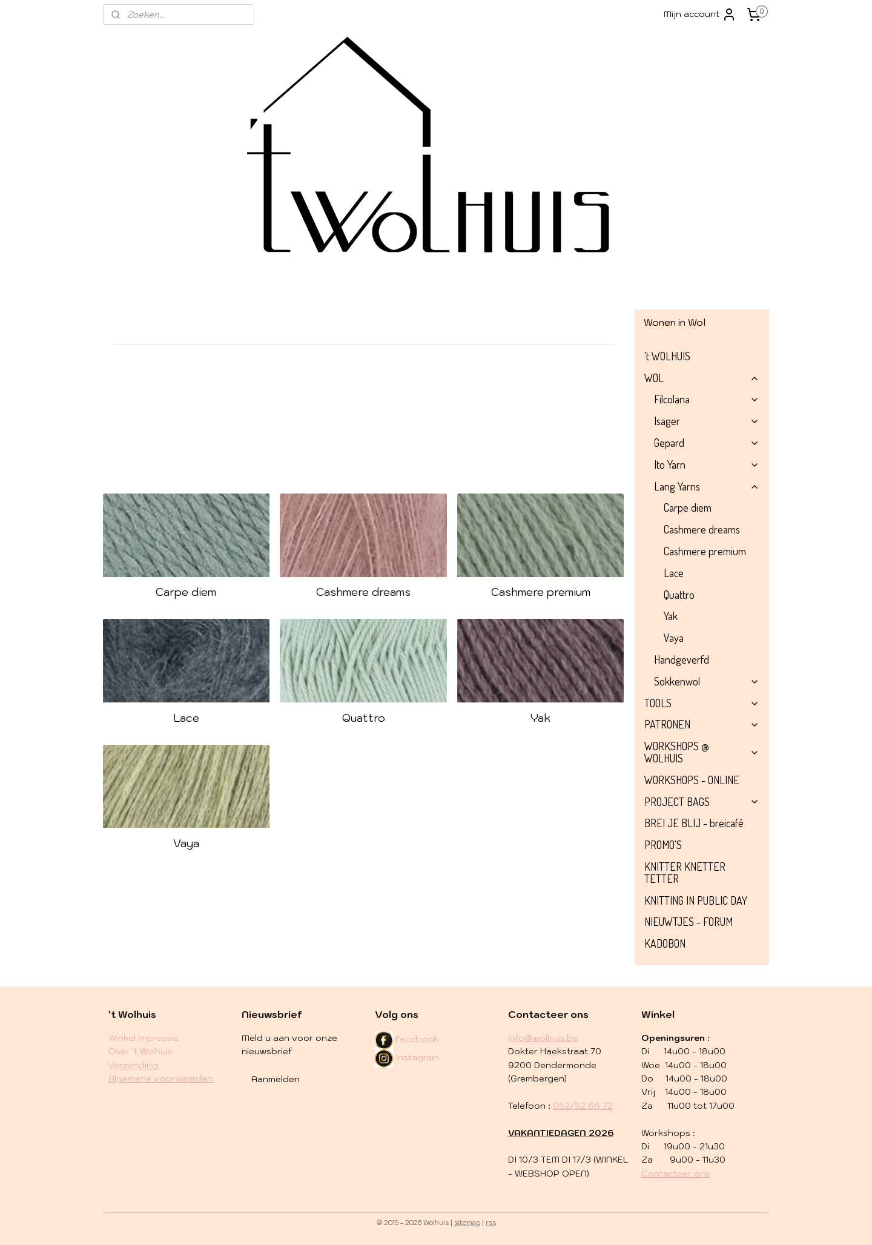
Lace (186, 718)
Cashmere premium (540, 592)
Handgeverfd (681, 659)
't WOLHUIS (667, 356)
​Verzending (134, 1065)
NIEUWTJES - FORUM (688, 921)
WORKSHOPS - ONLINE (691, 780)
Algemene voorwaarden (161, 1078)
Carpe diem (186, 592)
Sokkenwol (706, 681)
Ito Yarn (706, 464)
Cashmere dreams (363, 592)
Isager (706, 421)
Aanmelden (275, 1079)
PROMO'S (663, 844)
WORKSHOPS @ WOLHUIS (701, 752)
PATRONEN (701, 724)
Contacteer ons (675, 1173)
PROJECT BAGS (701, 801)
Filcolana (706, 399)
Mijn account (700, 14)
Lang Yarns (706, 486)
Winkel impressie (143, 1037)
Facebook (416, 1039)
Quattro (363, 718)
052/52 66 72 (583, 1105)
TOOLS (701, 703)
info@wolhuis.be (543, 1037)
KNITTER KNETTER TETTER (684, 872)
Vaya (186, 843)
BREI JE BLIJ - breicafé (694, 823)
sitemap (467, 1222)
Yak (540, 718)
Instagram (407, 1057)
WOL (701, 378)
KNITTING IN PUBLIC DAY (695, 900)
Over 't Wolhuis (140, 1051)
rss (491, 1222)
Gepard (706, 442)
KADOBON (664, 943)
